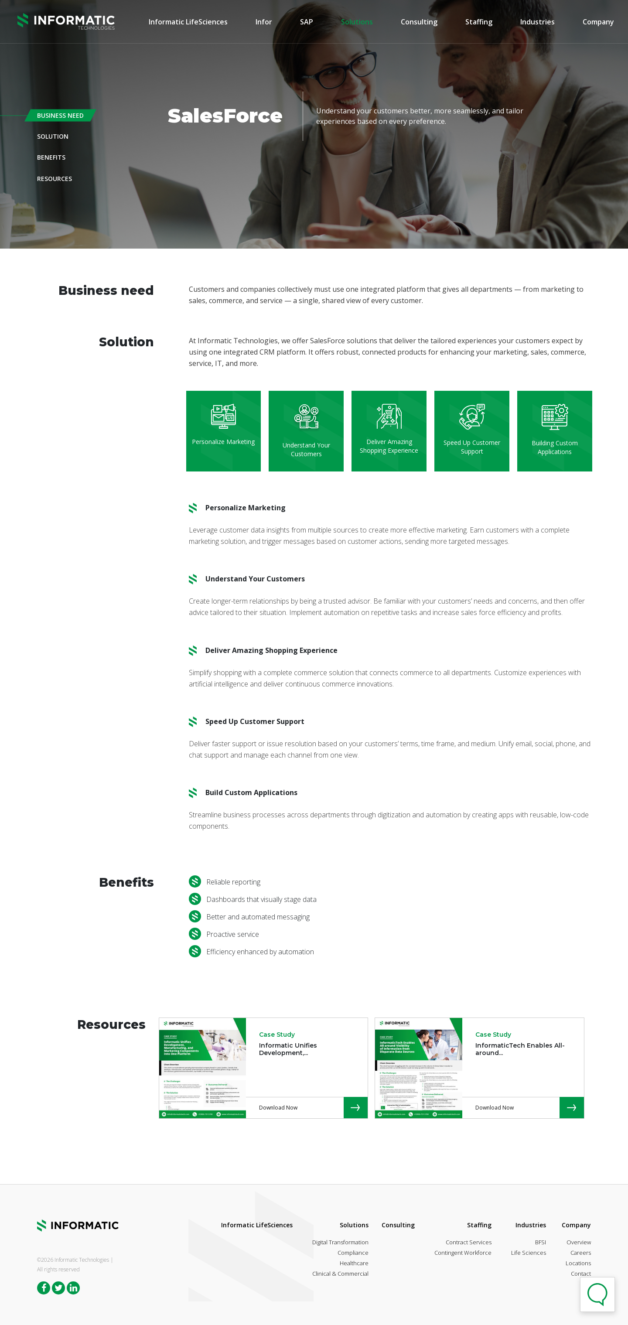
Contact (581, 1273)
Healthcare (354, 1263)
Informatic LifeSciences (188, 22)
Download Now (278, 1107)
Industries (537, 22)
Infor (264, 22)
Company (598, 22)
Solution (52, 136)
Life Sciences (528, 1253)
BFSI (540, 1242)
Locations (578, 1263)
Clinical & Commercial (340, 1273)
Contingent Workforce (462, 1253)
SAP (306, 22)
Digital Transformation (340, 1242)
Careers (580, 1253)
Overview (579, 1242)
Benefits (51, 157)
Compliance (353, 1253)
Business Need (60, 115)
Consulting (419, 22)
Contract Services (468, 1242)
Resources (54, 178)
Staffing (478, 22)
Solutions (357, 22)
